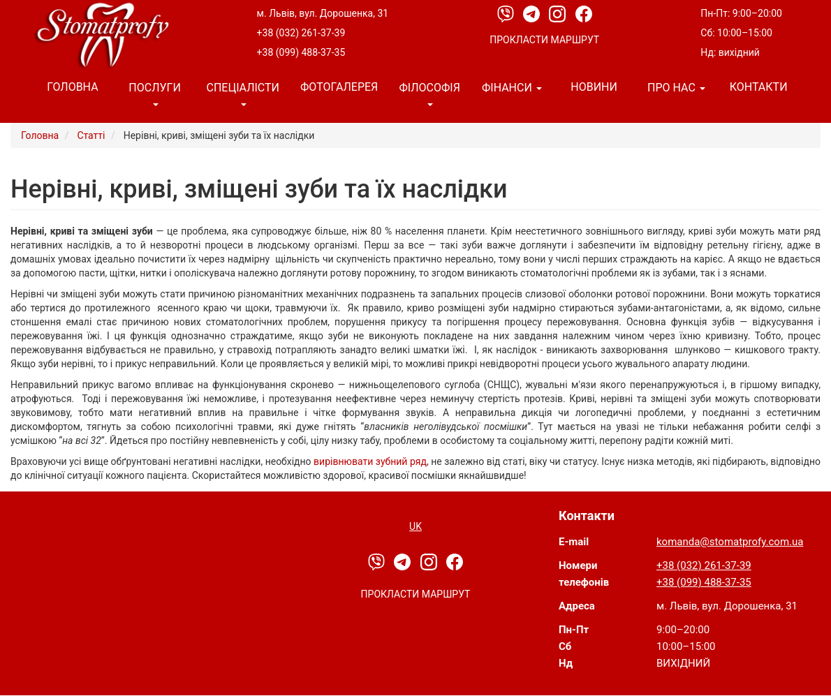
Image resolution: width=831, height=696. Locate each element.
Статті (91, 135)
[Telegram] (532, 13)
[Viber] (506, 13)
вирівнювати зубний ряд (370, 461)
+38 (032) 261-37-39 (301, 32)
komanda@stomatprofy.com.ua (729, 541)
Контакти (759, 87)
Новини (594, 87)
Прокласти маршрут (544, 39)
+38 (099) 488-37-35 (301, 52)
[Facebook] (583, 13)
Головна (72, 87)
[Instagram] (558, 13)
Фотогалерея (339, 87)
